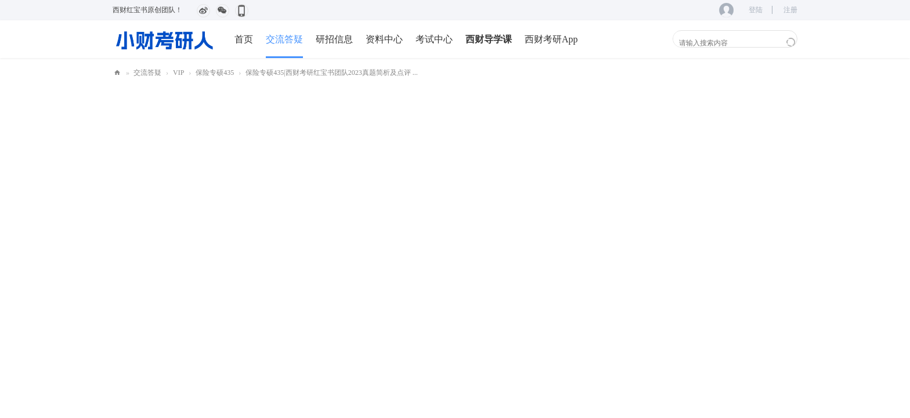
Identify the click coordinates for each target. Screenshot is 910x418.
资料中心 (384, 39)
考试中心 (434, 39)
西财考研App (551, 39)
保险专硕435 (215, 73)
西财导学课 (488, 39)
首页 (243, 39)
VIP (178, 73)
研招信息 (334, 39)
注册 (790, 10)
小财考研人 (117, 72)
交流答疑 (284, 39)
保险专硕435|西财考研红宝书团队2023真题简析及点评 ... (331, 73)
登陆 (756, 10)
